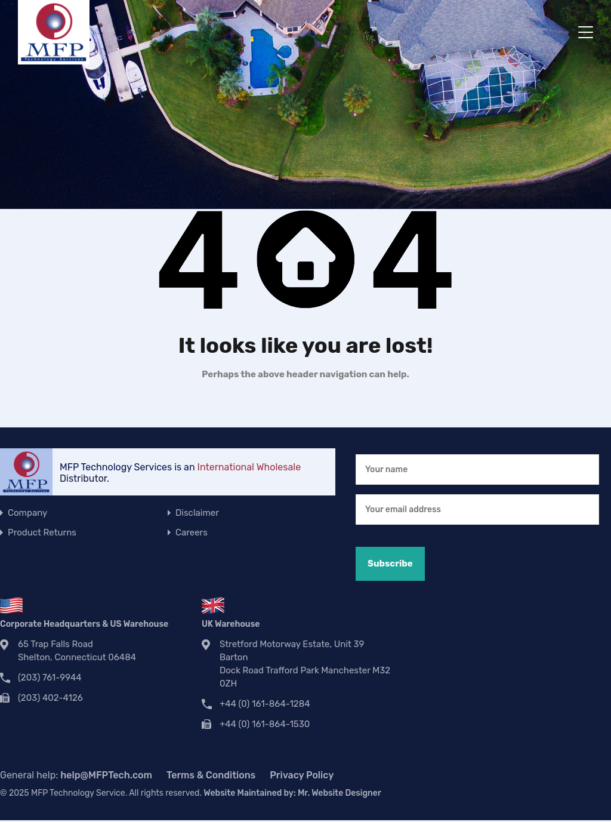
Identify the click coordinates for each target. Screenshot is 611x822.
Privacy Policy (302, 775)
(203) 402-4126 (50, 697)
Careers (191, 532)
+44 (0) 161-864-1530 (265, 724)
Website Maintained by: (292, 793)
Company (27, 512)
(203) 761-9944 (50, 677)
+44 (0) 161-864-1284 (265, 703)
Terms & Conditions (210, 775)
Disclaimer (197, 512)
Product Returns (42, 532)
